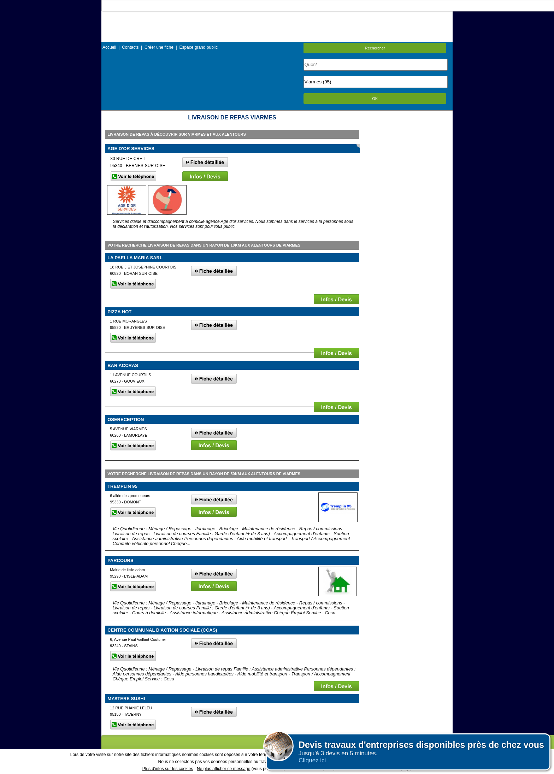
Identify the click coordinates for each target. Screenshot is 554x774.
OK (375, 98)
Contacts (130, 47)
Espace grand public (198, 47)
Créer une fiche (159, 47)
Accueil (109, 47)
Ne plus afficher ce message (223, 768)
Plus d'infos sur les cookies (167, 768)
